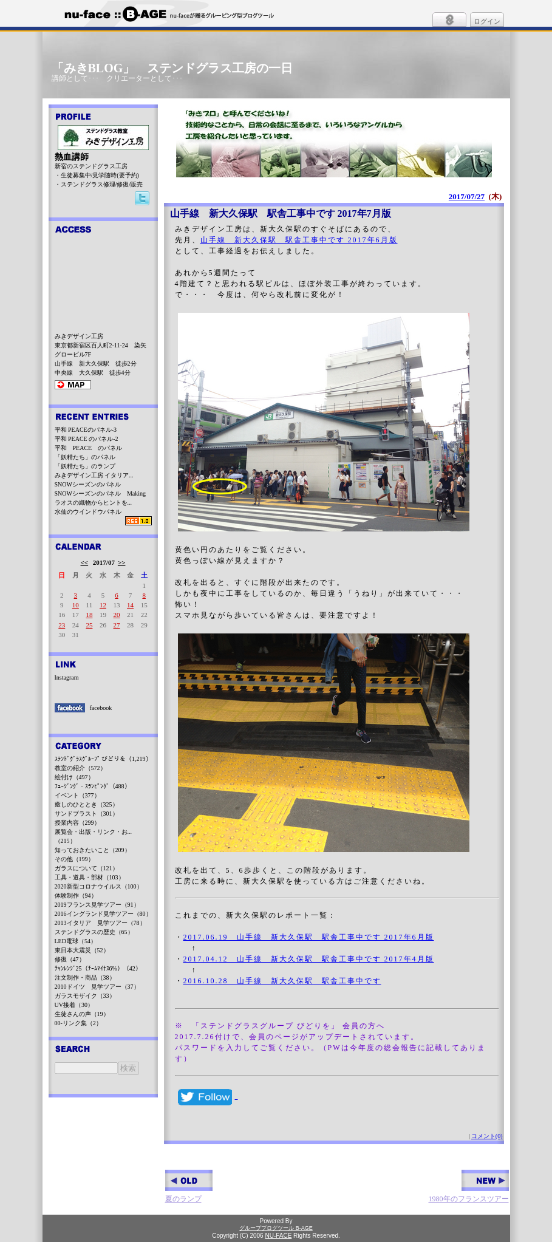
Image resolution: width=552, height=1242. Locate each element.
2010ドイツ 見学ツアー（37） (97, 986)
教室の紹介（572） (80, 768)
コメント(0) (487, 1136)
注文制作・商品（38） (85, 977)
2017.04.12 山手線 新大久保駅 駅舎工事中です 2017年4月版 (308, 959)
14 (130, 605)
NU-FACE (278, 1235)
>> (122, 562)
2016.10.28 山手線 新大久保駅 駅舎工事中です (282, 981)
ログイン (487, 21)
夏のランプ (189, 1186)
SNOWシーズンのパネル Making (100, 493)
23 (61, 625)
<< (85, 562)
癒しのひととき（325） (86, 804)
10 (75, 605)
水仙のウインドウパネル (88, 511)
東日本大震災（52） (82, 950)
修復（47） (70, 959)
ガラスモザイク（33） (85, 995)
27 (117, 625)
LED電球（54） (76, 941)
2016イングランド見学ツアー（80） (103, 913)
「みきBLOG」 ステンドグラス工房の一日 (172, 68)
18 (89, 614)
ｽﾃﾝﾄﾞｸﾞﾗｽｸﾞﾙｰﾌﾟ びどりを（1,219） (103, 759)
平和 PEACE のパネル (89, 448)
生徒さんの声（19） (82, 1014)
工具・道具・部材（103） (89, 877)
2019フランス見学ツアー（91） (97, 904)
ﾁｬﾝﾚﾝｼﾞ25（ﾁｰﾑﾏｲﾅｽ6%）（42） (98, 968)
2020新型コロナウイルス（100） (99, 886)
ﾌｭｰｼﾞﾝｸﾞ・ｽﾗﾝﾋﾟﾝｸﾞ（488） (93, 786)
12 (103, 605)
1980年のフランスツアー (469, 1186)
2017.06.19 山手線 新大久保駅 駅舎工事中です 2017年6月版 (308, 937)
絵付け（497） (74, 777)
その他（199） (74, 859)
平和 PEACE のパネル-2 (86, 438)
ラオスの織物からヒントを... (93, 502)
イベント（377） (77, 795)
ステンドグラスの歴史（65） (94, 932)
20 (117, 614)
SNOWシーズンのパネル (88, 484)
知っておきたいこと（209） (93, 850)
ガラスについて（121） (86, 868)
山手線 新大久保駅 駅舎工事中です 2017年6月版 (299, 240)
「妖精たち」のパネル (85, 457)
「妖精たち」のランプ (85, 466)
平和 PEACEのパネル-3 (86, 429)
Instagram (67, 677)
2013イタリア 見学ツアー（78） (100, 923)
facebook (101, 708)
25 (89, 625)
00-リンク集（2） (78, 1023)
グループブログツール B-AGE (276, 1228)
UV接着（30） (74, 1004)
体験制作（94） (76, 895)
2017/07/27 (467, 196)
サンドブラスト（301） (86, 813)
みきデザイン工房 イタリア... (94, 475)
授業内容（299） (77, 822)
